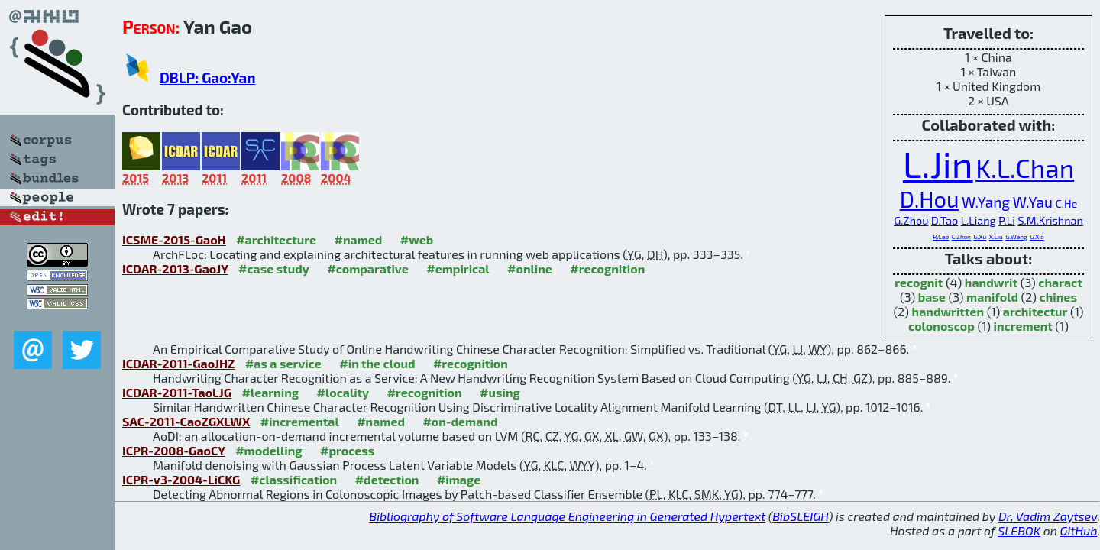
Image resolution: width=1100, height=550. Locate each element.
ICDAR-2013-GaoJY (175, 268)
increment (1023, 326)
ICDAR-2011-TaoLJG (176, 392)
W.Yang (986, 202)
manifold (992, 297)
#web (416, 239)
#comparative (368, 268)
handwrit (991, 282)
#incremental (299, 421)
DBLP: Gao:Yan (207, 77)
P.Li (1006, 220)
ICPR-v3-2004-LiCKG (181, 479)
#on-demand (459, 421)
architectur (1035, 311)
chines (1058, 297)
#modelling (268, 450)
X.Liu (996, 237)
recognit (919, 282)
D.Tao (944, 220)
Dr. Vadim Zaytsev (1047, 516)
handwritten (948, 311)
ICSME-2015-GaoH (174, 239)
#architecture (276, 239)
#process (347, 450)
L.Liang (978, 220)
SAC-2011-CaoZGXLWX (186, 421)
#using (500, 392)
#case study (273, 268)
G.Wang (1016, 237)
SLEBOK (1019, 530)
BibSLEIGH (800, 516)
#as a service (283, 363)
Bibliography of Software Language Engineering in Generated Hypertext (567, 516)
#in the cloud (377, 363)
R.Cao (941, 237)
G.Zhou (911, 220)
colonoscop (941, 326)
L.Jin (938, 163)
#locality (343, 392)
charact (1060, 282)
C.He (1066, 203)
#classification (294, 479)
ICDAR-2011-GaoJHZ (178, 363)
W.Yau (1033, 202)
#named (359, 239)
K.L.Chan (1024, 167)
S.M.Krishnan (1049, 220)
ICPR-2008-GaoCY (173, 450)
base (932, 297)
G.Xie (1037, 237)
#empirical (457, 268)
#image (458, 479)
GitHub (1079, 530)
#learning (270, 392)
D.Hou (929, 199)
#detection (387, 479)
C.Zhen (961, 237)
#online (529, 268)
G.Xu (979, 237)
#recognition (607, 268)
